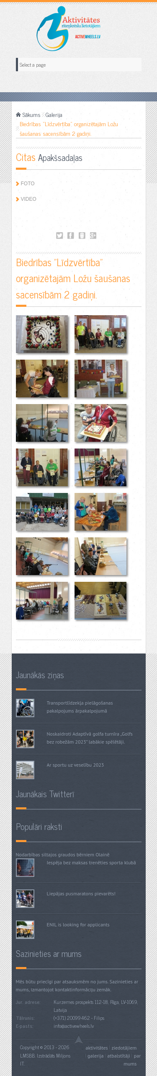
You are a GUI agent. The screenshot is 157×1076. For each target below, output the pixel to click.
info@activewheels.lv (74, 1026)
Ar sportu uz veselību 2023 (75, 765)
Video (28, 199)
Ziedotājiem (123, 1047)
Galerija (54, 114)
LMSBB (27, 1055)
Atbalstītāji (118, 1056)
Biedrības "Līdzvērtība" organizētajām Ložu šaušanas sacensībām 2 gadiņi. (59, 235)
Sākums (32, 114)
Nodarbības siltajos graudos (45, 854)
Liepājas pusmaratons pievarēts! (81, 893)
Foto (28, 184)
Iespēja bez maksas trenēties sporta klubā (91, 862)
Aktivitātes (97, 1047)
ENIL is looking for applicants (78, 924)
